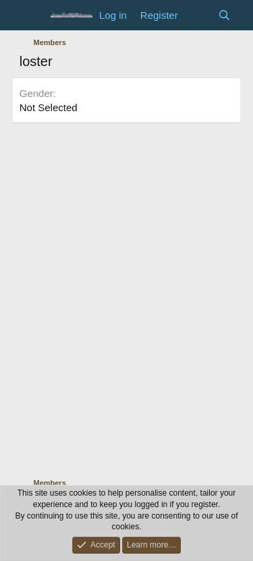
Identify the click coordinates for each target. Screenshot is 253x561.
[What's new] (198, 15)
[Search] (224, 15)
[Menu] (31, 15)
